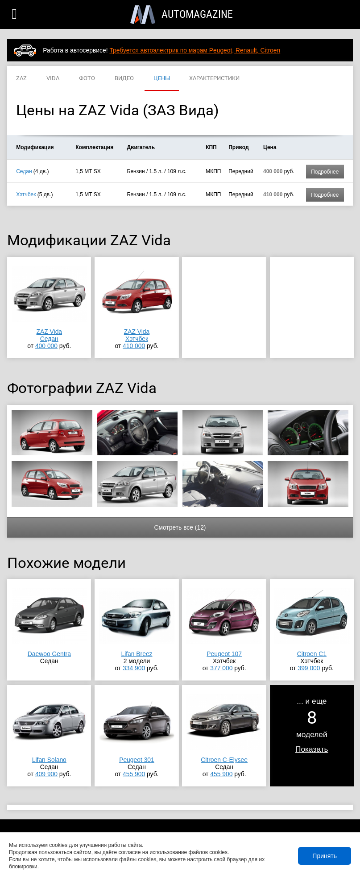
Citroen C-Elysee (224, 759)
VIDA (52, 78)
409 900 (46, 774)
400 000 (46, 345)
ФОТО (87, 78)
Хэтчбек (26, 194)
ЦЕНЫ (162, 78)
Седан (24, 171)
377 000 (221, 668)
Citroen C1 (312, 653)
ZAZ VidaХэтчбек (137, 335)
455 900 (134, 774)
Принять (324, 855)
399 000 (309, 668)
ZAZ (21, 78)
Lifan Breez (136, 653)
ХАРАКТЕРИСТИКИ (214, 78)
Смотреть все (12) (180, 527)
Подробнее (325, 172)
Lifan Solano (49, 759)
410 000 (134, 345)
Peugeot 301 (136, 759)
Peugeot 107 (224, 653)
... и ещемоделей (311, 725)
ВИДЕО (124, 78)
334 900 (134, 668)
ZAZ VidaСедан (49, 335)
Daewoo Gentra (49, 653)
